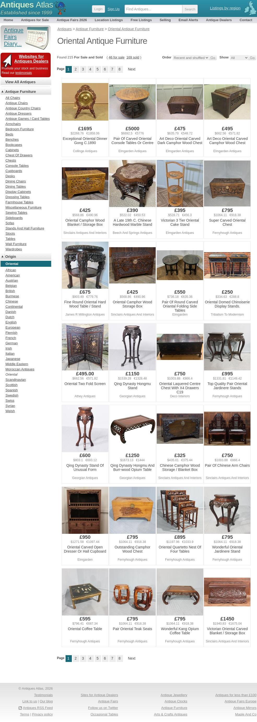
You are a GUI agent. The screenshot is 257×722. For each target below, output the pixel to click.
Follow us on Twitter (103, 708)
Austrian (11, 280)
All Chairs (12, 98)
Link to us (29, 701)
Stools (10, 233)
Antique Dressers (18, 113)
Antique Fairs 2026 (72, 20)
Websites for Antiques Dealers (31, 58)
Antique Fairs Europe (240, 701)
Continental (14, 307)
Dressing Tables (17, 197)
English (11, 322)
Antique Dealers (219, 20)
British (10, 291)
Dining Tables (15, 186)
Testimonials (43, 695)
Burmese (12, 296)
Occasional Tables (104, 714)
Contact (246, 20)
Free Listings (141, 20)
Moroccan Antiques (19, 369)
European (12, 327)
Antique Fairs (108, 701)
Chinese (11, 301)
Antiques (26, 4)
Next (132, 69)
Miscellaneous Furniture (23, 207)
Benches (12, 139)
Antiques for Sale (35, 20)
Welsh (10, 411)
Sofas (9, 223)
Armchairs (13, 124)
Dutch (9, 317)
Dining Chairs (15, 181)
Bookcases (13, 145)
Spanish (11, 390)
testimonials (23, 73)
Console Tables (17, 166)
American (12, 275)
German (11, 343)
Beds (9, 134)
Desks (10, 176)
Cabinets (12, 150)
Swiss (9, 401)
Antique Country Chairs (22, 108)
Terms (24, 714)
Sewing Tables (16, 213)
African (10, 270)
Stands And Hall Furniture (24, 228)
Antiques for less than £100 (235, 695)
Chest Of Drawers (18, 155)
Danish (10, 312)
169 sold (132, 57)
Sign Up (114, 9)
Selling (165, 20)
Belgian (11, 286)
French (10, 338)
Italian (10, 354)
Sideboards (14, 218)
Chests (10, 160)
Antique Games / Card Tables (27, 119)
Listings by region (225, 8)
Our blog (46, 701)
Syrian (10, 406)
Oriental (11, 374)
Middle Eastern (16, 364)
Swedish (11, 395)
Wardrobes (13, 249)
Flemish (11, 333)
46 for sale (117, 57)
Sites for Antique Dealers (99, 695)
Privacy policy (42, 714)
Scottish (11, 385)
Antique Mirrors (244, 708)
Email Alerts (188, 20)
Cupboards (13, 171)
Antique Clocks (176, 701)
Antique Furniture (20, 92)
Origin (10, 257)
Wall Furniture (15, 244)
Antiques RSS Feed (38, 708)
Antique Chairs (16, 103)
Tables (10, 239)
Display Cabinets (18, 192)
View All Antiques (20, 82)
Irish (8, 348)
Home (8, 20)
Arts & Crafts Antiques (170, 714)
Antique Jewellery (174, 695)
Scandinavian (15, 380)
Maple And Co (245, 714)
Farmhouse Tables (19, 202)
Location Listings (109, 20)
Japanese (12, 359)
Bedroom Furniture (19, 129)
